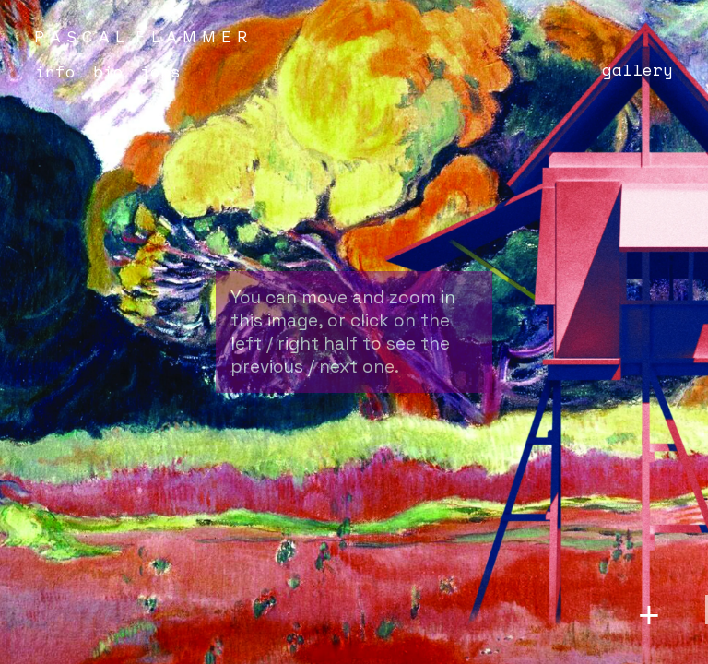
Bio (108, 71)
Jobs (160, 71)
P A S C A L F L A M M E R (141, 37)
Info (55, 71)
